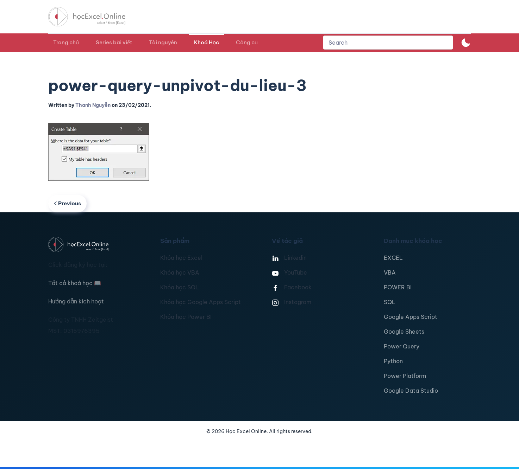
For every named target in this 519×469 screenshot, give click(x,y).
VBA (390, 272)
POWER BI (398, 287)
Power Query (401, 346)
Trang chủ (66, 42)
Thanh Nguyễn (93, 105)
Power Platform (405, 375)
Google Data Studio (411, 390)
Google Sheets (404, 331)
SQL (389, 302)
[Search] (388, 43)
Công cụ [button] (247, 42)
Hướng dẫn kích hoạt (76, 301)
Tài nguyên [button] (163, 42)
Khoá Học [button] (206, 42)
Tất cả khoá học (74, 283)
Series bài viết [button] (114, 42)
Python (393, 361)
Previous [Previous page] (67, 203)
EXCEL (393, 257)
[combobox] (388, 43)
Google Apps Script (410, 316)
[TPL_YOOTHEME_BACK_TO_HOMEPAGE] (93, 16)
